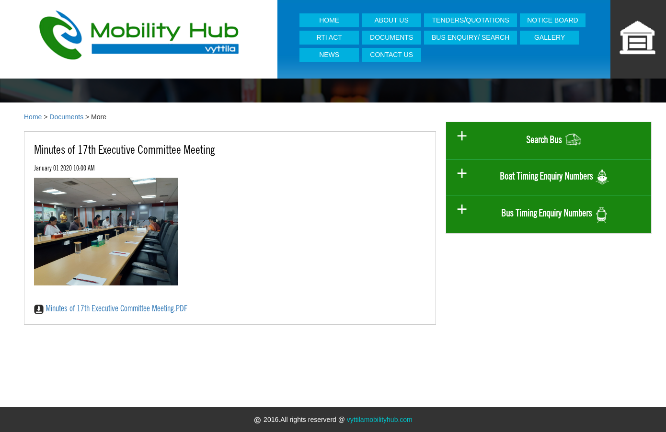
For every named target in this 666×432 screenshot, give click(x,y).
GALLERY (549, 37)
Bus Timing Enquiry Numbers (555, 214)
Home (33, 117)
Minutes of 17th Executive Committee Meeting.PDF (110, 308)
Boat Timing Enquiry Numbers (554, 177)
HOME (329, 20)
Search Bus (554, 140)
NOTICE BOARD (552, 20)
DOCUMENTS (391, 37)
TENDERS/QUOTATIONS (470, 20)
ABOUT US (392, 20)
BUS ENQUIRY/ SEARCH (470, 37)
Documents (66, 117)
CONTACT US (391, 54)
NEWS (329, 54)
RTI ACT (329, 37)
